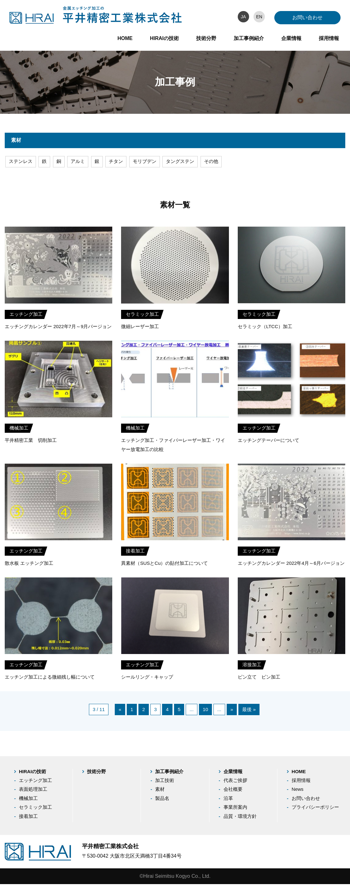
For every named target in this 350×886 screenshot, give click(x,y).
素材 (160, 791)
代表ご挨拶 (235, 782)
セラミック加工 (35, 809)
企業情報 (291, 38)
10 (205, 711)
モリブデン (149, 162)
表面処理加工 (33, 791)
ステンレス (21, 162)
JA (243, 16)
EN (259, 16)
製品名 (162, 800)
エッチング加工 (35, 782)
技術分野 (206, 38)
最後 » (250, 711)
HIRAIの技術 (164, 38)
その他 (219, 162)
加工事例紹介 (249, 38)
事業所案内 (235, 809)
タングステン (187, 162)
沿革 (228, 800)
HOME (124, 38)
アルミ (80, 162)
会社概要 (233, 791)
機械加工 (28, 800)
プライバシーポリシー (315, 809)
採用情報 (329, 38)
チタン (119, 162)
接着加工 (28, 818)
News (298, 791)
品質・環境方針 (240, 818)
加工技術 (164, 782)
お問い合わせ (307, 17)
